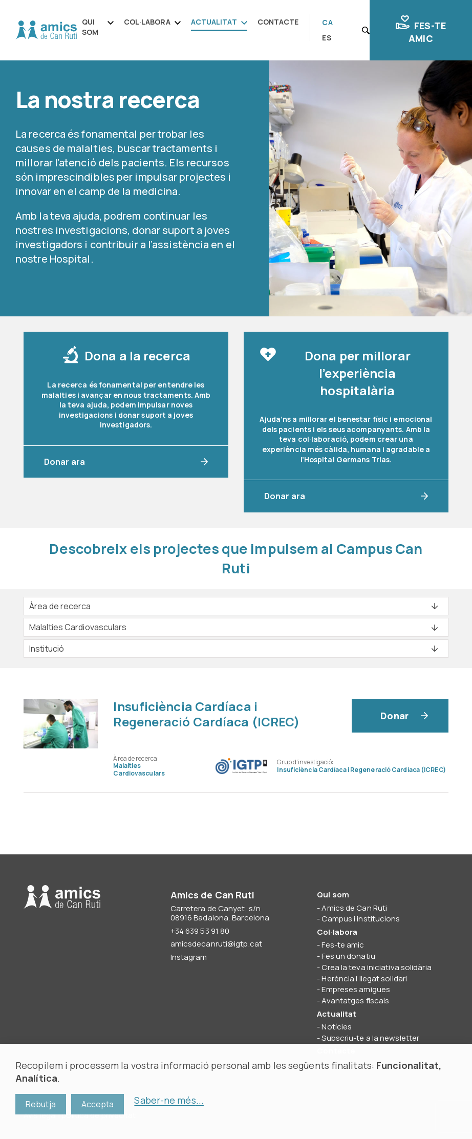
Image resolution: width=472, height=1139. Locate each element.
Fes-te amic (421, 30)
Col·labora (147, 22)
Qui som (90, 27)
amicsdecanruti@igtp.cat (216, 943)
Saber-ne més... (169, 1100)
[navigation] (193, 27)
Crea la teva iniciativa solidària (376, 967)
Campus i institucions (360, 918)
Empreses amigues (355, 989)
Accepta (97, 1104)
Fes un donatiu (348, 956)
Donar (394, 716)
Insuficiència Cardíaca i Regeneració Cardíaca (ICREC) (206, 714)
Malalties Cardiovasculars (139, 769)
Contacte (278, 22)
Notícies (336, 1026)
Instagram (188, 957)
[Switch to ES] (326, 38)
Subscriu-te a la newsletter (370, 1038)
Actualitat (214, 22)
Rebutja (41, 1104)
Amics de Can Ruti (46, 30)
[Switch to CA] (327, 23)
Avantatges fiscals (355, 1000)
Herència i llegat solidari (364, 978)
